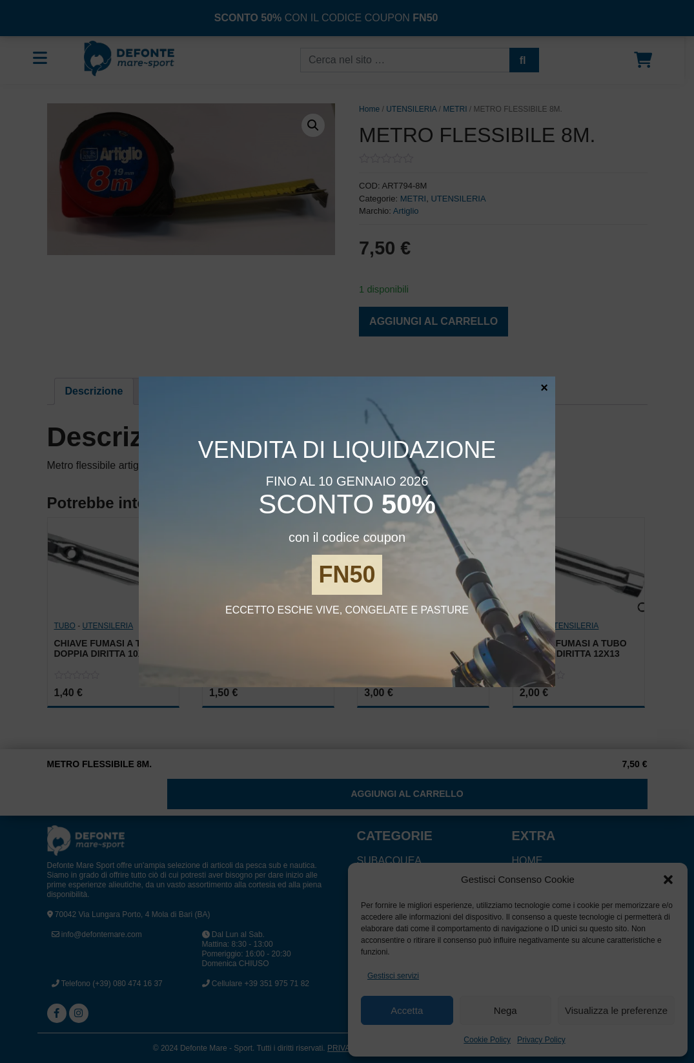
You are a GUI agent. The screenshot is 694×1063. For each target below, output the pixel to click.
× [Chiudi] (544, 387)
